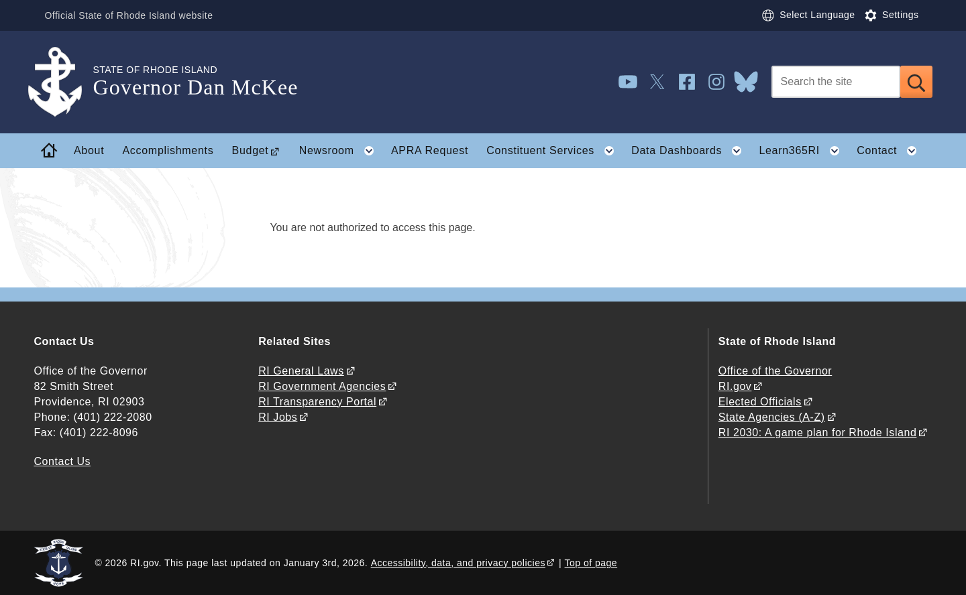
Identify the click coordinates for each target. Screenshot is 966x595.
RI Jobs (277, 417)
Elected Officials (760, 401)
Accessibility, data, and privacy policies (458, 562)
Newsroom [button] (340, 151)
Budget (250, 150)
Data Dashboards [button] (690, 151)
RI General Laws (301, 371)
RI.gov (735, 386)
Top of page (591, 562)
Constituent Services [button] (554, 151)
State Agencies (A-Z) (771, 417)
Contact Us (62, 461)
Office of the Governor (775, 371)
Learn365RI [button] (803, 151)
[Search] (835, 82)
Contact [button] (891, 151)
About (89, 150)
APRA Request (429, 150)
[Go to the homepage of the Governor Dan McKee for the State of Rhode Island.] (63, 82)
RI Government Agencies (322, 386)
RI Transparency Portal (317, 401)
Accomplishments (168, 150)
